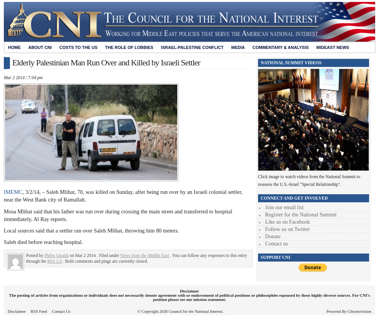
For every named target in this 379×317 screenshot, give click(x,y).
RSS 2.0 (54, 261)
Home (14, 47)
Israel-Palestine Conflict (192, 47)
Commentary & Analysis (280, 47)
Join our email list (284, 207)
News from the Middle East (144, 255)
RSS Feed (39, 311)
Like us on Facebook (287, 222)
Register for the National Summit (301, 215)
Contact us (276, 244)
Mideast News (332, 47)
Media (238, 47)
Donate (273, 236)
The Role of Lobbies (129, 47)
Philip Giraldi (56, 255)
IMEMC (13, 192)
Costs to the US (78, 47)
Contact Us (61, 311)
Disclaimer (17, 311)
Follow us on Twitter (287, 229)
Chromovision (359, 311)
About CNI (40, 47)
